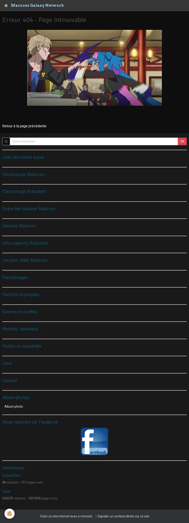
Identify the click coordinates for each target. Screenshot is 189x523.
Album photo (13, 406)
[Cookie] (9, 514)
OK (182, 141)
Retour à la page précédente (24, 126)
